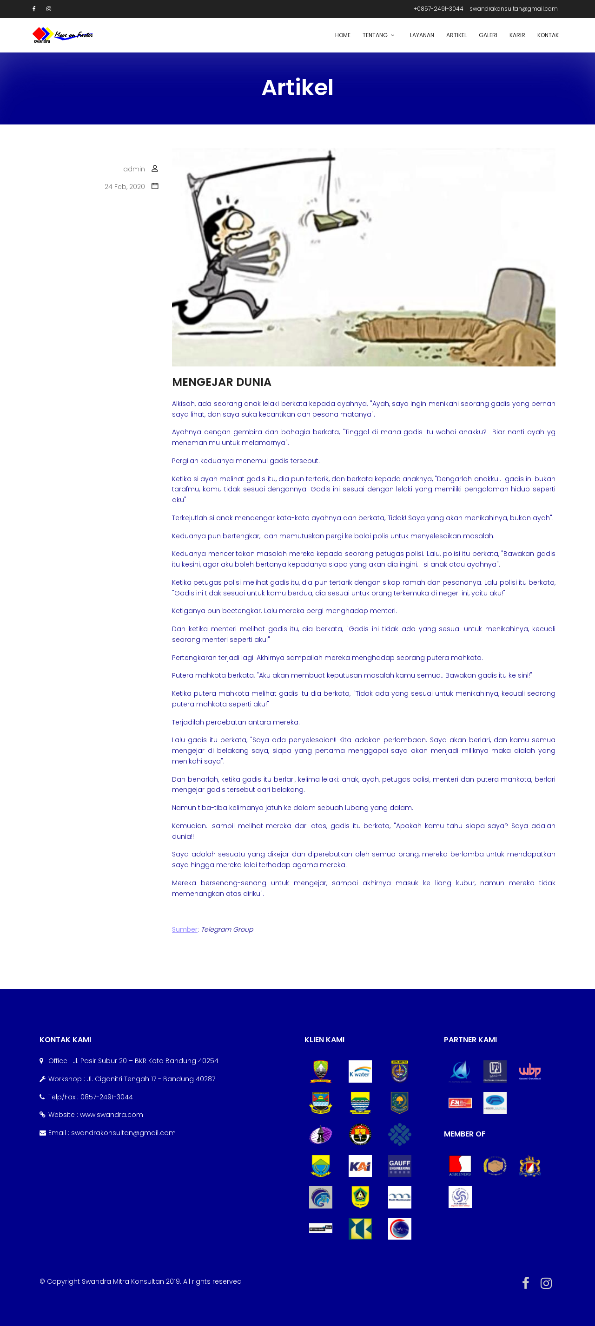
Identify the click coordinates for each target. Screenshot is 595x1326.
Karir (517, 35)
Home (342, 35)
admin (134, 169)
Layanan (422, 35)
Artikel (456, 35)
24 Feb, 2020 (125, 186)
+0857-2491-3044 (438, 9)
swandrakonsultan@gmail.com (513, 9)
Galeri (488, 35)
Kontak (548, 35)
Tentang (375, 35)
